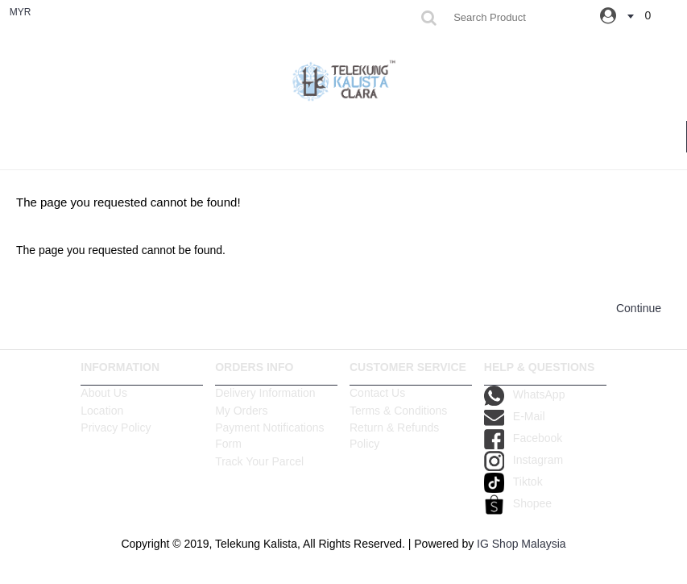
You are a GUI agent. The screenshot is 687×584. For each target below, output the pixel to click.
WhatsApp (524, 394)
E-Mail (514, 416)
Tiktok (513, 481)
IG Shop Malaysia (521, 543)
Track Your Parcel (259, 461)
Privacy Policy (116, 427)
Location (102, 410)
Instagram (523, 459)
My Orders (241, 410)
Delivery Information (265, 392)
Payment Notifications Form (269, 435)
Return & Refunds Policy (394, 435)
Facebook (523, 438)
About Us (104, 392)
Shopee (518, 503)
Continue (638, 308)
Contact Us (377, 392)
